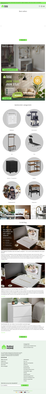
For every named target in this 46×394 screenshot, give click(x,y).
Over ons (25, 361)
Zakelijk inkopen (27, 374)
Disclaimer (26, 364)
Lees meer (3, 261)
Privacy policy (26, 366)
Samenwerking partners (28, 376)
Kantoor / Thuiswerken (11, 178)
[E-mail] (11, 385)
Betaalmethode (27, 367)
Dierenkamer (34, 130)
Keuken (34, 178)
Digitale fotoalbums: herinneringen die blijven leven (14, 289)
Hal (11, 154)
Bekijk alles (23, 40)
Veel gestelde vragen (28, 371)
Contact (25, 380)
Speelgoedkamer (11, 202)
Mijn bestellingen (4, 363)
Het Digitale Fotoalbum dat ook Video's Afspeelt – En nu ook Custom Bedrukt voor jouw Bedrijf (22, 252)
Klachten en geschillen (28, 379)
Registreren (3, 361)
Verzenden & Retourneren (29, 369)
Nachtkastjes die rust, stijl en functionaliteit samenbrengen (15, 324)
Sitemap (25, 372)
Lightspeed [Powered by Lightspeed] (30, 390)
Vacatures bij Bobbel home (29, 377)
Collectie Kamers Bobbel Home (30, 345)
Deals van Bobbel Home (28, 347)
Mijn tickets (3, 364)
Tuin (34, 154)
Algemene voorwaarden (28, 363)
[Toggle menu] (44, 6)
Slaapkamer (34, 202)
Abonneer (25, 385)
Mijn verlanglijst (4, 366)
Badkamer (12, 130)
